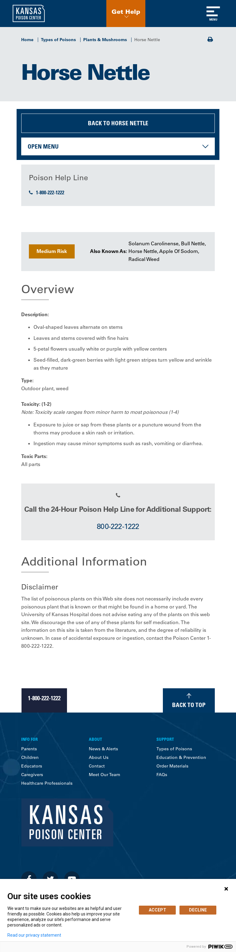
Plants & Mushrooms (105, 39)
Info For (29, 739)
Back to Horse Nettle (118, 122)
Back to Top (189, 704)
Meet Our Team (104, 774)
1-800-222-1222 (46, 192)
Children (30, 757)
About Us (98, 757)
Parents (29, 749)
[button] (125, 13)
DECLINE (198, 909)
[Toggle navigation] (213, 13)
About (95, 739)
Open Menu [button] (43, 146)
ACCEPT (157, 909)
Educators (31, 766)
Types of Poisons (58, 39)
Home (27, 39)
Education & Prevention (181, 757)
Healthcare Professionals (47, 783)
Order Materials (172, 766)
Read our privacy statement (34, 935)
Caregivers (32, 774)
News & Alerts (103, 749)
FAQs (161, 774)
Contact (97, 766)
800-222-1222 (118, 526)
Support (165, 739)
